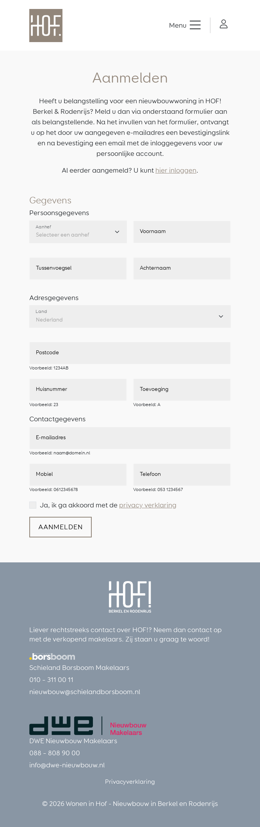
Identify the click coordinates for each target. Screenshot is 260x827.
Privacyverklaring (130, 781)
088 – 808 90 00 (54, 753)
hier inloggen (175, 170)
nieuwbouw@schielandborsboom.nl (84, 691)
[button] (185, 25)
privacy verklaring (147, 505)
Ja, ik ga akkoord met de (108, 505)
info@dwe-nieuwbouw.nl (67, 765)
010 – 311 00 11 (51, 679)
